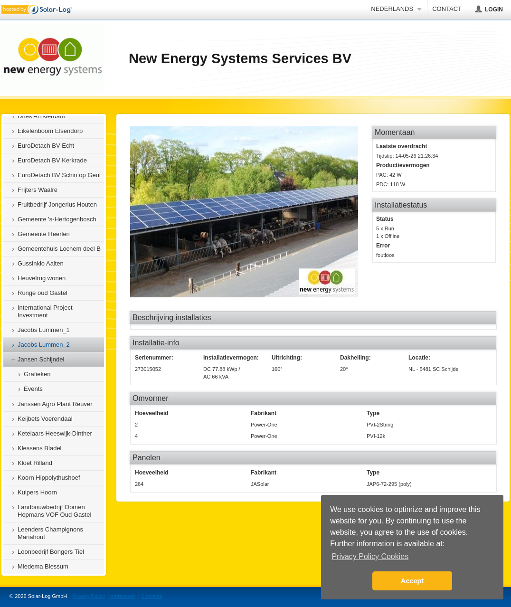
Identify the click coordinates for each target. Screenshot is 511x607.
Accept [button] (412, 581)
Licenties (152, 596)
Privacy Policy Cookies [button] (369, 556)
